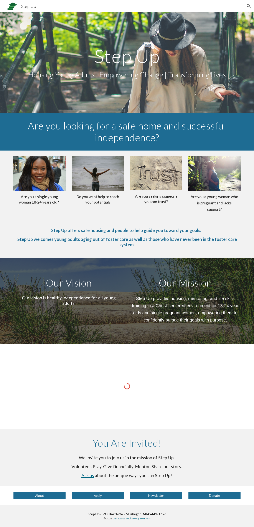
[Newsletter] (156, 495)
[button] (249, 6)
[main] (127, 62)
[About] (39, 495)
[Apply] (98, 495)
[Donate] (214, 495)
